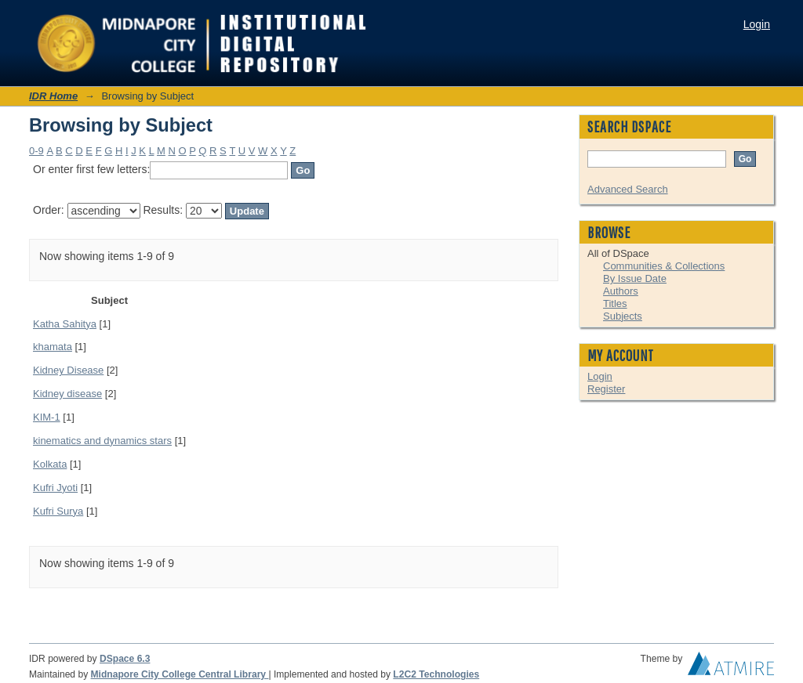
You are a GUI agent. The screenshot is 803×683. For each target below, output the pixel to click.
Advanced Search (627, 189)
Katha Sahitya (64, 324)
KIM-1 (46, 417)
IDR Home (53, 96)
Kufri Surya (58, 511)
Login (756, 24)
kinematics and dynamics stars (102, 440)
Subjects (622, 316)
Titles (615, 303)
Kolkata (50, 464)
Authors (620, 291)
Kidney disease (67, 393)
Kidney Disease (68, 370)
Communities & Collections (664, 266)
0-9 (36, 151)
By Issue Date (635, 278)
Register (606, 389)
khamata (52, 346)
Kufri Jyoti (55, 487)
